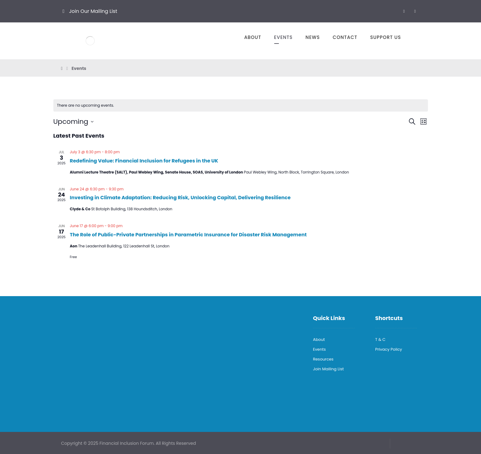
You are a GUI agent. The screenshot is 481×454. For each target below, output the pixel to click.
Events (319, 349)
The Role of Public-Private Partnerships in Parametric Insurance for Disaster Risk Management (188, 234)
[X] (415, 11)
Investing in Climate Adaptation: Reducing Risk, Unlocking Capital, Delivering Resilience (180, 197)
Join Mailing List (328, 369)
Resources (323, 359)
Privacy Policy (388, 349)
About (319, 339)
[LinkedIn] (404, 11)
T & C (380, 339)
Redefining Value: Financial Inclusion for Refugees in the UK (144, 160)
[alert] (240, 105)
